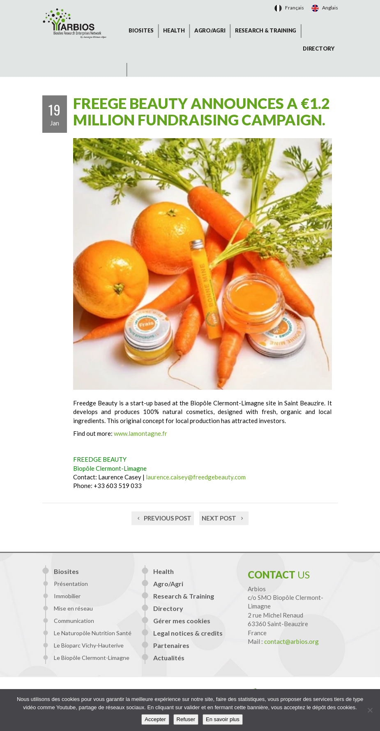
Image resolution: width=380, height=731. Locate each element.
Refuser (186, 719)
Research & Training (265, 30)
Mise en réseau (73, 608)
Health (174, 30)
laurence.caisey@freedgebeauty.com (196, 477)
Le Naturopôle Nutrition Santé (92, 632)
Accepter (155, 719)
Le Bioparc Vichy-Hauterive (89, 645)
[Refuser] (370, 710)
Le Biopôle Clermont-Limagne (91, 657)
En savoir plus (223, 719)
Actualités (168, 658)
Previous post (162, 518)
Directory (318, 48)
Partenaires (171, 645)
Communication (74, 620)
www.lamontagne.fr (140, 433)
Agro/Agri (210, 30)
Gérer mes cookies (181, 621)
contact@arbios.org (291, 641)
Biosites (141, 30)
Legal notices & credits (188, 633)
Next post (224, 518)
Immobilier (67, 595)
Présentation (71, 583)
